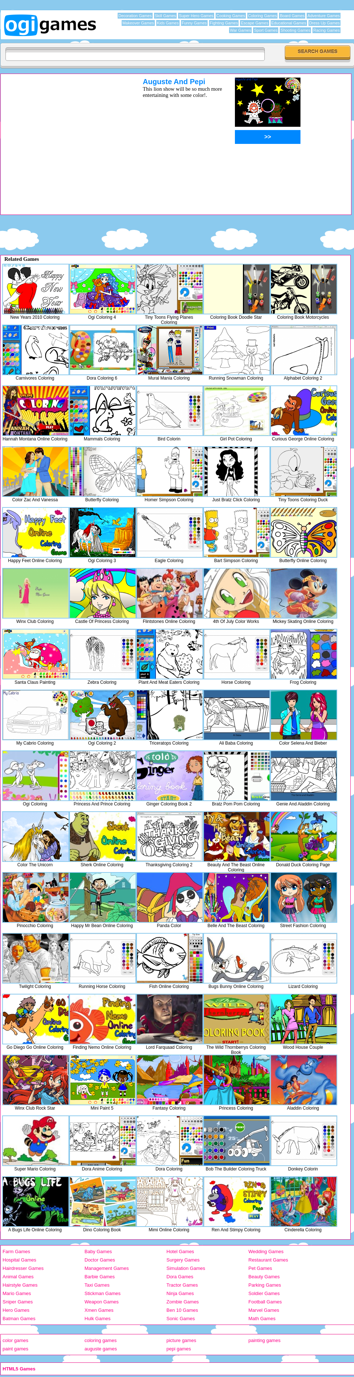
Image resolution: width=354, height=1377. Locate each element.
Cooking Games (230, 15)
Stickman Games (102, 1293)
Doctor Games (99, 1260)
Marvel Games (263, 1310)
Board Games (292, 15)
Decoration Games (135, 15)
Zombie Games (182, 1302)
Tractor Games (182, 1285)
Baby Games (98, 1251)
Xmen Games (98, 1310)
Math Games (261, 1318)
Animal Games (18, 1276)
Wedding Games (266, 1251)
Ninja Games (180, 1293)
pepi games (178, 1349)
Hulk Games (97, 1318)
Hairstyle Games (20, 1285)
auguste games (100, 1349)
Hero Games (16, 1310)
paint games (15, 1349)
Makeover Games (138, 23)
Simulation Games (185, 1268)
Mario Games (17, 1293)
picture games (181, 1340)
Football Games (265, 1302)
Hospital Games (19, 1260)
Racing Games (326, 30)
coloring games (100, 1340)
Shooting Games (295, 30)
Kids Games (168, 23)
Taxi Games (97, 1285)
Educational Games (288, 23)
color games (15, 1340)
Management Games (106, 1268)
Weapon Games (101, 1302)
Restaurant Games (268, 1260)
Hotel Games (180, 1251)
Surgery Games (183, 1260)
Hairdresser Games (23, 1268)
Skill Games (165, 15)
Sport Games (266, 30)
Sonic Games (180, 1318)
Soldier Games (264, 1293)
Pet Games (260, 1268)
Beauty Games (264, 1276)
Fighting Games (224, 23)
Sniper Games (18, 1302)
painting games (264, 1340)
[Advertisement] (68, 146)
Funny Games (194, 23)
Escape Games (254, 23)
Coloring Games (262, 15)
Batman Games (19, 1318)
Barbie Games (99, 1276)
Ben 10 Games (182, 1310)
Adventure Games (323, 15)
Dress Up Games (324, 23)
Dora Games (179, 1276)
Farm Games (16, 1251)
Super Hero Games (196, 15)
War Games (240, 30)
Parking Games (264, 1285)
